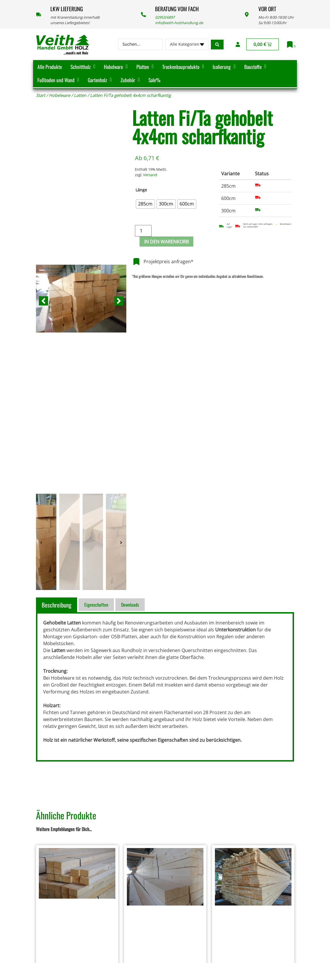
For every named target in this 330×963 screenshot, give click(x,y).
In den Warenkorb (166, 242)
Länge (141, 190)
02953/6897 (165, 17)
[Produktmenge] (143, 231)
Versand (150, 174)
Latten (80, 95)
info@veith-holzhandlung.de (179, 22)
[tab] (57, 604)
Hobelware (59, 95)
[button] (43, 300)
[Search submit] (217, 44)
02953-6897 (252, 227)
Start (40, 95)
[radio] (145, 204)
